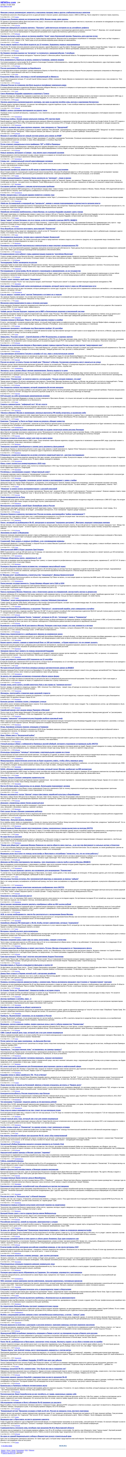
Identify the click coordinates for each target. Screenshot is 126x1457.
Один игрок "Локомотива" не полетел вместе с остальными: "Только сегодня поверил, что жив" (40, 379)
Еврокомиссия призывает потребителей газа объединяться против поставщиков (34, 1186)
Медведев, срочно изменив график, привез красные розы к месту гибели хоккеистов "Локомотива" (42, 1024)
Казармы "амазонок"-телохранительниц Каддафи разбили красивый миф (31, 718)
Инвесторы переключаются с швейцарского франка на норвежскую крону (31, 634)
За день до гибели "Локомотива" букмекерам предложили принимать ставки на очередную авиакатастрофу (45, 1230)
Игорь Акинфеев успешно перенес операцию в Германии (24, 727)
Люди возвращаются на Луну (12, 497)
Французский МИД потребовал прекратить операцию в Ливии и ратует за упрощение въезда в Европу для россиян (48, 1333)
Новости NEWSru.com (9, 1453)
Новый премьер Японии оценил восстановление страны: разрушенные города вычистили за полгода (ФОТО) (46, 828)
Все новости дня (6, 6)
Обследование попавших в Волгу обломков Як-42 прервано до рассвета (30, 1402)
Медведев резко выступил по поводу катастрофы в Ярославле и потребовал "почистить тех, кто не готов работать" (49, 854)
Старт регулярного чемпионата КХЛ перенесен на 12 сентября (26, 659)
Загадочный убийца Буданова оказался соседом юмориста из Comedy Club (32, 1144)
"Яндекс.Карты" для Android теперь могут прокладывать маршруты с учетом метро (35, 1350)
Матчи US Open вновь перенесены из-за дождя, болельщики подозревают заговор (35, 786)
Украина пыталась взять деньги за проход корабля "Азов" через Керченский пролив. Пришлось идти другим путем (49, 36)
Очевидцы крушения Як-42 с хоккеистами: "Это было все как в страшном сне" (33, 1369)
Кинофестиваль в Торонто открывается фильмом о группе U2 (26, 965)
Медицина (18, 167)
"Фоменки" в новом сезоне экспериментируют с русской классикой (28, 489)
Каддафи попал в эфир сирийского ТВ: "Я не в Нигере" (23, 1075)
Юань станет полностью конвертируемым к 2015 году (23, 463)
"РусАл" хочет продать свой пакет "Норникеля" (20, 279)
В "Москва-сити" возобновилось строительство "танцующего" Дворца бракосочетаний (37, 575)
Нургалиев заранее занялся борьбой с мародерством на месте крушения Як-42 (33, 1377)
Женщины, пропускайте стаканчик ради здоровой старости (25, 693)
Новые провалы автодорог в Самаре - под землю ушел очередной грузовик (32, 153)
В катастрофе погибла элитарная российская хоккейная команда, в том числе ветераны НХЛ (39, 1247)
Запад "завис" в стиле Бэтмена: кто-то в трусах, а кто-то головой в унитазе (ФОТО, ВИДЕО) (38, 220)
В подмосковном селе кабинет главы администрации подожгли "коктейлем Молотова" (36, 254)
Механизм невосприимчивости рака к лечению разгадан (24, 303)
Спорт (16, 74)
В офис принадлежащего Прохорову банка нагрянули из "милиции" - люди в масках (35, 178)
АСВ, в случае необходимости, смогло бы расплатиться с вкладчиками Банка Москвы (36, 914)
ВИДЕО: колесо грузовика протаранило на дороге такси (23, 110)
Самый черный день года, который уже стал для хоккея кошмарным (29, 1119)
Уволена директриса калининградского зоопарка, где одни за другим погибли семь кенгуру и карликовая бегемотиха (49, 102)
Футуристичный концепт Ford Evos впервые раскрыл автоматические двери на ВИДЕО (37, 668)
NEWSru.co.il (5, 1452)
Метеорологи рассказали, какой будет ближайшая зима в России (27, 506)
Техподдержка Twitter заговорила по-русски (18, 262)
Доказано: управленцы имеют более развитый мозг (22, 803)
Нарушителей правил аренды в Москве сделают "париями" (25, 1152)
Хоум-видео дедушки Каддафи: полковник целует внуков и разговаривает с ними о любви (38, 480)
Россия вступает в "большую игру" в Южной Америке (23, 1196)
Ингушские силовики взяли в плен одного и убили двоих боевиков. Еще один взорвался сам (39, 1239)
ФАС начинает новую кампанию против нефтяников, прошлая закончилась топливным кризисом (41, 1281)
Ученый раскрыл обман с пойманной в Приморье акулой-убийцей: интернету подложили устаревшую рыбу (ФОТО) (49, 744)
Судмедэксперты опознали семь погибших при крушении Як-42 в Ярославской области (37, 1428)
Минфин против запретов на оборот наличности (20, 1007)
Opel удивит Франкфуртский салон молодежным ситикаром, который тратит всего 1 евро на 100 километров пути (48, 286)
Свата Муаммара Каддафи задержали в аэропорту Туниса (24, 93)
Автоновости (18, 116)
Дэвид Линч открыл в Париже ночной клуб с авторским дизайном (28, 973)
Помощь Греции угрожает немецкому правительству (22, 778)
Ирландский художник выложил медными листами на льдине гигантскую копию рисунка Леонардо (42, 430)
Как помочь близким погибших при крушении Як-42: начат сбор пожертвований (33, 1136)
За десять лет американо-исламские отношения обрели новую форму (29, 676)
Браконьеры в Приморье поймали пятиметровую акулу (23, 1386)
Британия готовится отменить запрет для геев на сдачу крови (26, 438)
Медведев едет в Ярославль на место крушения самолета (24, 1419)
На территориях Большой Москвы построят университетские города (29, 1306)
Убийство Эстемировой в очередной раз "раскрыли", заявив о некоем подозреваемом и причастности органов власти (50, 203)
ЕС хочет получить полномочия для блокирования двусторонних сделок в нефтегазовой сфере (40, 1066)
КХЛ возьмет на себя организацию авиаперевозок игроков (25, 396)
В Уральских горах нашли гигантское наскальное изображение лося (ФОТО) (32, 887)
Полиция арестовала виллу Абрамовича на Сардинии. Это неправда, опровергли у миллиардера (41, 1272)
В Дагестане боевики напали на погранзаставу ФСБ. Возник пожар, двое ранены (34, 19)
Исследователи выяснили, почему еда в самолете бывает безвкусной (29, 237)
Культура (17, 326)
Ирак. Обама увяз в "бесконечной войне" (17, 735)
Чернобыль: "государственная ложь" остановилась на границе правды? (31, 1049)
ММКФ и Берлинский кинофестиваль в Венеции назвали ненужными (29, 1169)
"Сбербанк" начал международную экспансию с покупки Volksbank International (33, 600)
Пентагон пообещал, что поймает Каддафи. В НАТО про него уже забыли (31, 1360)
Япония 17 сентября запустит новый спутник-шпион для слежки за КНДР (31, 136)
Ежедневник (20, 1450)
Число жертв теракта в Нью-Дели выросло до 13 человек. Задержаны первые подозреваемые (40, 45)
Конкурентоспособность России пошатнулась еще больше (25, 1093)
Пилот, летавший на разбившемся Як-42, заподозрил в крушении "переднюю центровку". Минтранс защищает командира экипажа (55, 522)
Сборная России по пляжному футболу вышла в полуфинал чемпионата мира (33, 85)
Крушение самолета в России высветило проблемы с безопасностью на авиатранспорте (37, 1298)
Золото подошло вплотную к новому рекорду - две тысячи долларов (29, 1255)
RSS (26, 1450)
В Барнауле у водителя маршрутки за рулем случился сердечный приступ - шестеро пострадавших (42, 455)
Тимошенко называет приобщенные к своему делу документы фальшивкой (32, 446)
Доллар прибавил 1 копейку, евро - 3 (15, 999)
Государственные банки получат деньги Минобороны (23, 1178)
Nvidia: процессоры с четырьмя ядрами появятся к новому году (27, 195)
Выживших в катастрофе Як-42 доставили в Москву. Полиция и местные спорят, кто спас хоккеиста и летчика (46, 626)
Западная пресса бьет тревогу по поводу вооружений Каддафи (27, 651)
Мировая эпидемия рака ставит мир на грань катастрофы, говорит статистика (33, 940)
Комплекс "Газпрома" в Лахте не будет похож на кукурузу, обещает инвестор (32, 421)
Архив (13, 1450)
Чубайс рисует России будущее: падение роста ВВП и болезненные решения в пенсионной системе (42, 311)
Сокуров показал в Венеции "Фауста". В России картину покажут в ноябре (31, 320)
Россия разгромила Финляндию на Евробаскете (20, 68)
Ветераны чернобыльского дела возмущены (19, 931)
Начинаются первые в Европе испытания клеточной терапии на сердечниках (32, 1205)
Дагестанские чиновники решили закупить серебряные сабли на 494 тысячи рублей (35, 904)
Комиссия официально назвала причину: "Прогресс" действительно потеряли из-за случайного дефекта (44, 28)
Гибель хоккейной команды (12, 1161)
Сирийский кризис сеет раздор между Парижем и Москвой (25, 710)
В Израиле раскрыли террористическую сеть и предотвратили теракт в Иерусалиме (35, 1289)
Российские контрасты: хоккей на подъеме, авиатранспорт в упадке (29, 1222)
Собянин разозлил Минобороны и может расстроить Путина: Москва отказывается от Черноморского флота (46, 948)
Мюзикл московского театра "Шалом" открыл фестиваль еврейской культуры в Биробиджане (40, 794)
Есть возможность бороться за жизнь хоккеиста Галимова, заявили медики (32, 60)
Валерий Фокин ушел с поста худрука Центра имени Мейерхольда (28, 1213)
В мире (17, 17)
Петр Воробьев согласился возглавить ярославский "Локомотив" (28, 229)
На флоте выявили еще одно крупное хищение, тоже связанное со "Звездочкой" (34, 127)
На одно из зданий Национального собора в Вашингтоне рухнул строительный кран (35, 1436)
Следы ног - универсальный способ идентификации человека (26, 161)
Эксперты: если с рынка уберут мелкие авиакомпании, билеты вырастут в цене (34, 370)
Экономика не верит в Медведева (14, 533)
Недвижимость (19, 368)
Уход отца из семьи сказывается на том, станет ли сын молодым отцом (30, 1110)
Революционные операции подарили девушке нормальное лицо (27, 1264)
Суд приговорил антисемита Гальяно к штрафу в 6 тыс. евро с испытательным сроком (37, 354)
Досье (8, 1450)
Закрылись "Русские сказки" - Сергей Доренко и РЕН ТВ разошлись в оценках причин (36, 337)
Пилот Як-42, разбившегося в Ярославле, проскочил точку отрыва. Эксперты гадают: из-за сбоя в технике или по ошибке (51, 1342)
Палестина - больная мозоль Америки (16, 820)
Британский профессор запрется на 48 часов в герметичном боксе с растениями (34, 169)
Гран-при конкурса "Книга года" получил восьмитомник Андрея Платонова (31, 957)
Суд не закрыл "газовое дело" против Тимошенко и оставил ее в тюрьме (31, 294)
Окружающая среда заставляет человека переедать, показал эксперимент (31, 1058)
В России (17, 25)
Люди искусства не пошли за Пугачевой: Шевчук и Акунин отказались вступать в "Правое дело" (41, 1085)
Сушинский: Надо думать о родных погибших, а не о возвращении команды (32, 541)
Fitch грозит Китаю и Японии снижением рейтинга (21, 811)
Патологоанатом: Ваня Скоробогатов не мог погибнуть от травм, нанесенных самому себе (38, 1394)
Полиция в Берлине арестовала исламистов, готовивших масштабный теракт (33, 566)
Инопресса (18, 410)
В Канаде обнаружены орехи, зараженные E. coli (20, 558)
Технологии (18, 125)
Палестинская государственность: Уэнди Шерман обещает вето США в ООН (32, 583)
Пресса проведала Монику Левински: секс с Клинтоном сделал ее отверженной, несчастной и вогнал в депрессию (48, 592)
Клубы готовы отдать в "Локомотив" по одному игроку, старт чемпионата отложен (35, 1127)
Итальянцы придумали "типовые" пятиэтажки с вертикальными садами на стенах (35, 752)
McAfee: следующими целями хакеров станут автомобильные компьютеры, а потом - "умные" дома (42, 1315)
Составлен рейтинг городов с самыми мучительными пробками (27, 186)
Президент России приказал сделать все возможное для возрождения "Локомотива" (36, 870)
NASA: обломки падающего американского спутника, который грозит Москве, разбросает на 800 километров (46, 769)
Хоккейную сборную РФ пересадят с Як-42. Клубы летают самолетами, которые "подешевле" (39, 923)
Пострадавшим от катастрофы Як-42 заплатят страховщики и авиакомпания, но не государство (40, 271)
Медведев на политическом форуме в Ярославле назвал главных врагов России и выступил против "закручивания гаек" (51, 345)
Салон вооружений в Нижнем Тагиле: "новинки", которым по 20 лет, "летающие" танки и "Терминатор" (43, 617)
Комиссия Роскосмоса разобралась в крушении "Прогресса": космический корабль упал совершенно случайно (47, 609)
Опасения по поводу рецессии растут (16, 896)
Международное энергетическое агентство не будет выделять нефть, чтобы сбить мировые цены (41, 761)
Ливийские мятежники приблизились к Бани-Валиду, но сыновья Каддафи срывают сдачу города (41, 212)
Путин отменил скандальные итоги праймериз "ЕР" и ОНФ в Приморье (30, 144)
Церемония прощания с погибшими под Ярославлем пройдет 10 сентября (31, 328)
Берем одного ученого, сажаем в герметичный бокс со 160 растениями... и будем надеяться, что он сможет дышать (49, 642)
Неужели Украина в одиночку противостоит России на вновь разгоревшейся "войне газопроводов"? (42, 514)
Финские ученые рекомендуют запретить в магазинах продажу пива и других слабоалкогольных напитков (45, 12)
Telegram (31, 1450)
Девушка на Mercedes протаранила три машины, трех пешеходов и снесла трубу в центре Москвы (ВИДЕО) (45, 862)
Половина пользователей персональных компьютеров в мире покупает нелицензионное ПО (39, 245)
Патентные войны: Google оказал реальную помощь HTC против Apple (30, 119)
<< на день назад (6, 1446)
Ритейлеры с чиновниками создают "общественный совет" (25, 472)
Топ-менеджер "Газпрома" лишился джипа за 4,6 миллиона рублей (28, 1102)
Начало (3, 1450)
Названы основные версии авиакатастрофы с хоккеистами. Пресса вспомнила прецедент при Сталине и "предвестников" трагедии (56, 982)
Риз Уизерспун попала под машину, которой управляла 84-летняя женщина (31, 387)
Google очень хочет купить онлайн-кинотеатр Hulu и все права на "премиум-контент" (36, 685)
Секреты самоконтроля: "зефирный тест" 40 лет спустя (23, 404)
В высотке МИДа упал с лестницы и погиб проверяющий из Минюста (29, 77)
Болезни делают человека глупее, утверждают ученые (23, 702)
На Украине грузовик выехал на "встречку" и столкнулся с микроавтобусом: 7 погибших (37, 53)
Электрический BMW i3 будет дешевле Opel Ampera (22, 550)
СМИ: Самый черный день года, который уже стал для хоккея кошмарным (31, 1033)
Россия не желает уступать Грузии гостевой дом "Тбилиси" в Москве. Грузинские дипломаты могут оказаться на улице (50, 362)
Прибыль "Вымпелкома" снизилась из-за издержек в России (26, 1016)
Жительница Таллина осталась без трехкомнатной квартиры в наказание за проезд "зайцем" (39, 879)
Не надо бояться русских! (11, 837)
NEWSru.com (8, 2)
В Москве (13, 1452)
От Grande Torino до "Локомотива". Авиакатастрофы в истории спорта (30, 990)
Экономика (18, 184)
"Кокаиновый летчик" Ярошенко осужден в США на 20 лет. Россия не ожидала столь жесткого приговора (44, 1411)
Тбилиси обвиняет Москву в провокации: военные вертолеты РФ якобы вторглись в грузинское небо (43, 413)
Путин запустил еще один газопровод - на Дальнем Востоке (25, 1041)
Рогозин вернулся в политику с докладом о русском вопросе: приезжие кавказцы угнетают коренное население (47, 1325)
